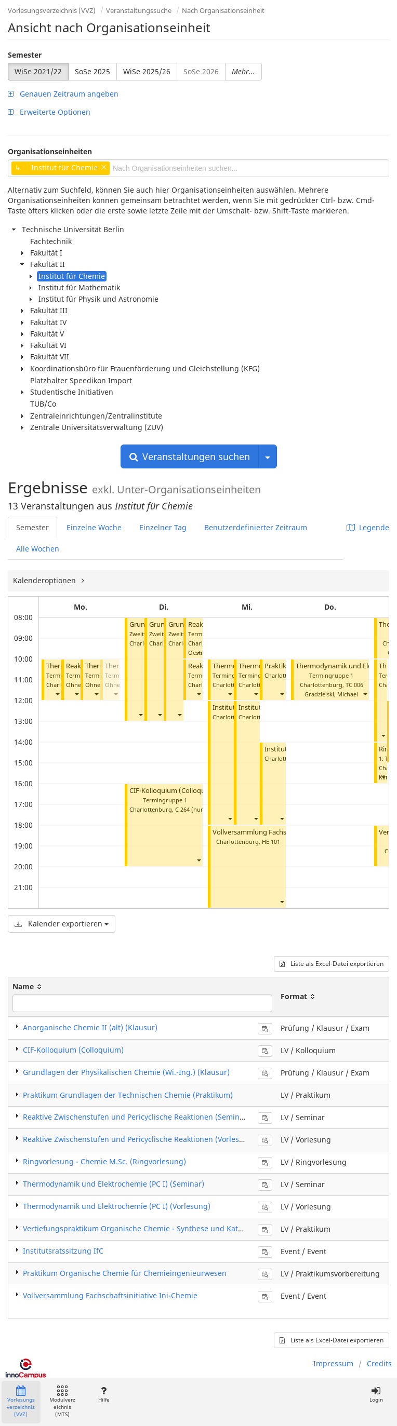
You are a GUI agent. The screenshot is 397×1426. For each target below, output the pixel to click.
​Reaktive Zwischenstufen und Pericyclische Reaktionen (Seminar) (136, 1117)
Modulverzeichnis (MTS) (62, 1402)
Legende (368, 527)
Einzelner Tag (163, 527)
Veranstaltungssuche (138, 10)
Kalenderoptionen (45, 580)
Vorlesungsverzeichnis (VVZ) (52, 10)
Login (376, 1394)
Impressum (333, 1363)
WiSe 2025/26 (146, 71)
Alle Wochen (37, 549)
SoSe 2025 (92, 71)
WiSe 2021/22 (38, 71)
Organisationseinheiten (50, 151)
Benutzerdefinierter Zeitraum (255, 527)
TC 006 (354, 685)
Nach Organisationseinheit (223, 10)
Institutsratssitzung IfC (63, 1251)
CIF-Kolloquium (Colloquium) (174, 790)
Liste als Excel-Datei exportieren (331, 963)
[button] (57, 694)
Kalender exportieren (62, 924)
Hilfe (104, 1394)
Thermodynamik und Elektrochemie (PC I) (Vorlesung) (116, 1206)
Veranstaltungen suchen (189, 456)
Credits (379, 1363)
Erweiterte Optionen (49, 112)
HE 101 (271, 841)
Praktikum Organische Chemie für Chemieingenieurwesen (125, 1273)
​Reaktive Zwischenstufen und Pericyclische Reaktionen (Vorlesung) (139, 1139)
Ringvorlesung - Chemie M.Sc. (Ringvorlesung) (104, 1161)
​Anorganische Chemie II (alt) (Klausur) (90, 1027)
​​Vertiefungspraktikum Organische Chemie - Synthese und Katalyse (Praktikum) (160, 1228)
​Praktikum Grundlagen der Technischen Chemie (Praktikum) (128, 1095)
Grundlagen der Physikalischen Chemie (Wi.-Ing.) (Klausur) (126, 1072)
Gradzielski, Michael (331, 694)
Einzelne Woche (94, 527)
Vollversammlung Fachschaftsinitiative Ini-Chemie (110, 1295)
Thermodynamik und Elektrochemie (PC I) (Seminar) (113, 1184)
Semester (25, 55)
